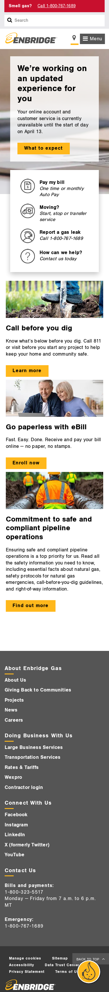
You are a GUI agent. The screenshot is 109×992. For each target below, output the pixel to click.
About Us (15, 680)
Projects (14, 700)
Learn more (27, 371)
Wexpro (13, 777)
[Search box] (10, 20)
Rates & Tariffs (22, 767)
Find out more (30, 606)
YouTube (14, 855)
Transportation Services (33, 757)
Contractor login (24, 787)
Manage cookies (25, 958)
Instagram (16, 825)
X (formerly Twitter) (27, 845)
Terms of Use (68, 971)
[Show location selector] (74, 39)
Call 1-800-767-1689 (56, 5)
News (11, 710)
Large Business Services (34, 747)
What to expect (43, 148)
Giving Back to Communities (38, 690)
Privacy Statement (26, 971)
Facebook (16, 815)
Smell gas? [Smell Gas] (20, 5)
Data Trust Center (62, 965)
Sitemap (60, 958)
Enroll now (26, 463)
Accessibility (21, 965)
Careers (14, 720)
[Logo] (29, 39)
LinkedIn (15, 835)
